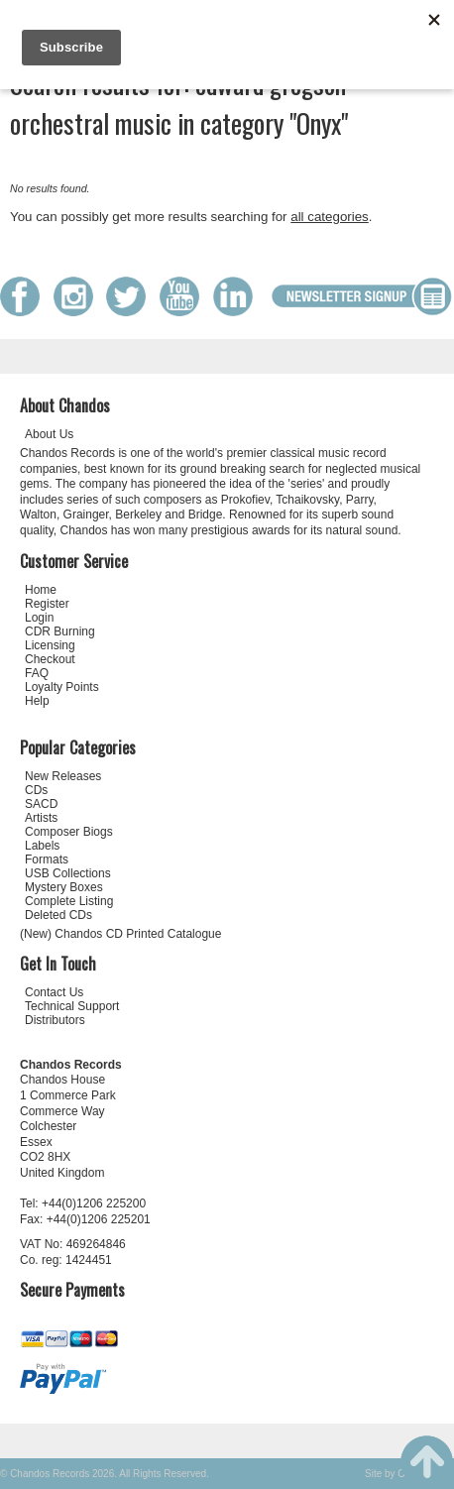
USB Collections (68, 873)
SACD (41, 804)
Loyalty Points (62, 687)
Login (39, 618)
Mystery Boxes (64, 887)
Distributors (55, 1020)
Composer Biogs (69, 832)
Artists (41, 818)
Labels (42, 846)
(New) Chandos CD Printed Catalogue (120, 934)
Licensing (50, 645)
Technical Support (72, 1006)
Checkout (50, 659)
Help (37, 701)
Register (47, 604)
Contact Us (54, 992)
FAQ (37, 673)
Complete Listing (69, 901)
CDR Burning (60, 631)
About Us (49, 434)
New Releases (63, 776)
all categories (329, 216)
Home (41, 590)
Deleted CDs (58, 915)
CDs (36, 790)
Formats (46, 859)
